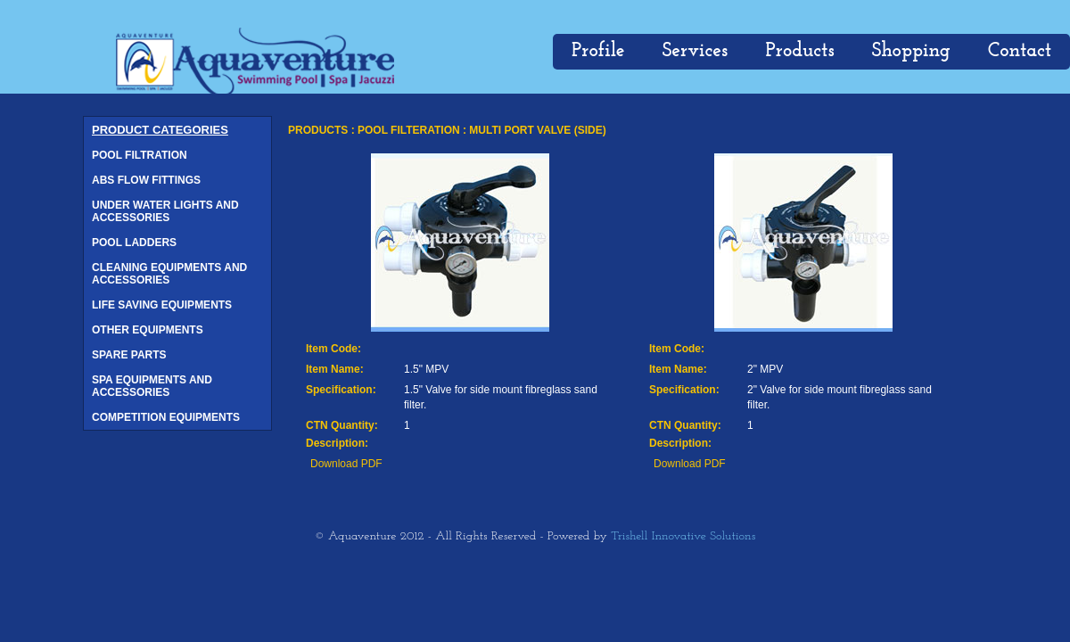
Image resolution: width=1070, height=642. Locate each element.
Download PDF (346, 463)
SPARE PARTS (129, 355)
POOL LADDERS (134, 242)
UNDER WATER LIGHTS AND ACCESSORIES (165, 211)
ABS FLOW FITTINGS (146, 180)
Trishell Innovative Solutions (683, 536)
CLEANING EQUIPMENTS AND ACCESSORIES (169, 273)
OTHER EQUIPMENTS (147, 330)
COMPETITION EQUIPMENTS (166, 417)
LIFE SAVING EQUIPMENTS (162, 305)
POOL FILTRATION (139, 155)
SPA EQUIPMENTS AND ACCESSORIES (152, 386)
